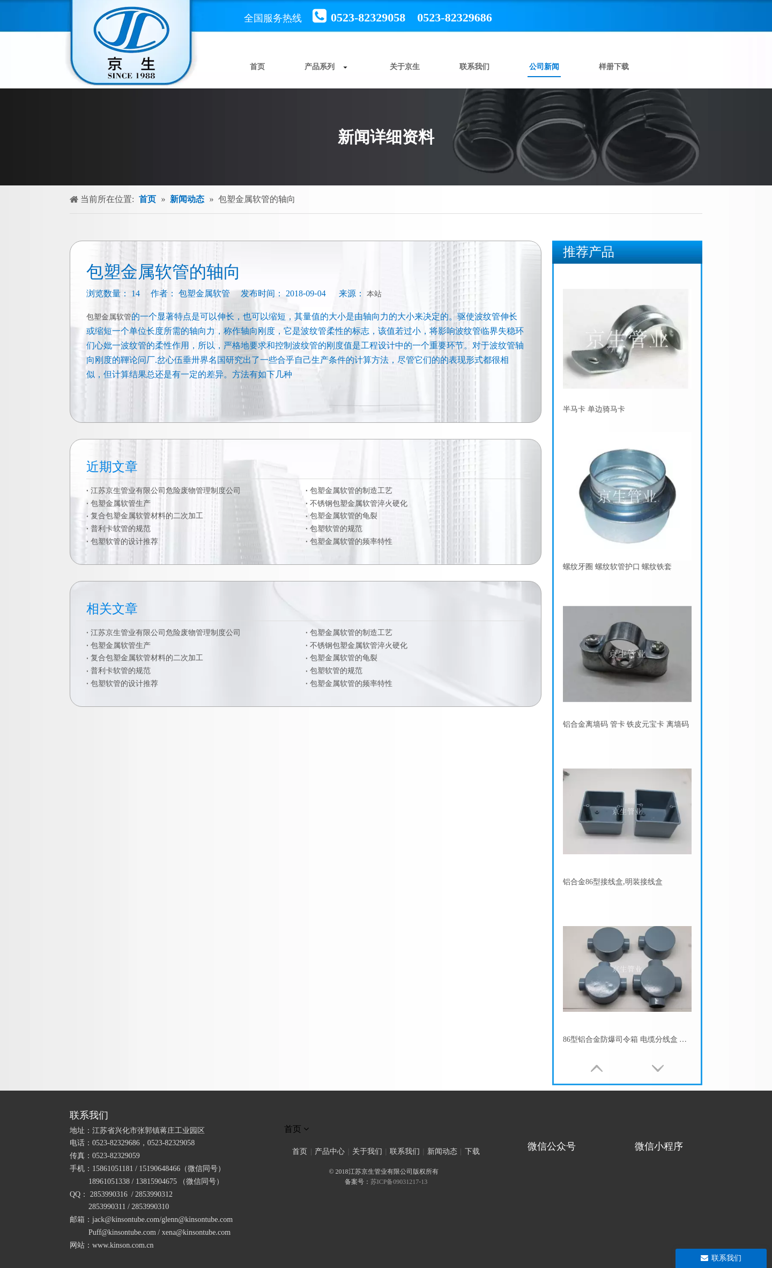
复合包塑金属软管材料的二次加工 (147, 516)
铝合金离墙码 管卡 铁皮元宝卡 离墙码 (626, 724)
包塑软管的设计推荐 (124, 542)
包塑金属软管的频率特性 (351, 542)
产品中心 (330, 1151)
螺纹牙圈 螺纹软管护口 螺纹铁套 (617, 567)
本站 (374, 294)
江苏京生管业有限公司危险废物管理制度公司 (166, 491)
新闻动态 (442, 1151)
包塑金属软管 (108, 317)
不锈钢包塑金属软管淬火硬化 (358, 503)
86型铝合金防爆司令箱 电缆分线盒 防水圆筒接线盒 (627, 1039)
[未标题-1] (386, 1115)
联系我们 (405, 1151)
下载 (472, 1151)
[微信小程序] (662, 1131)
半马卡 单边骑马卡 (594, 409)
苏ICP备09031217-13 (399, 1181)
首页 (299, 1151)
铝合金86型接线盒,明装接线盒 (613, 882)
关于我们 (367, 1151)
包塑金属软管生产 (121, 503)
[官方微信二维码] (523, 1131)
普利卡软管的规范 (121, 529)
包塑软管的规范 (336, 529)
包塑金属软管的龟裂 (343, 516)
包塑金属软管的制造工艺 (351, 491)
